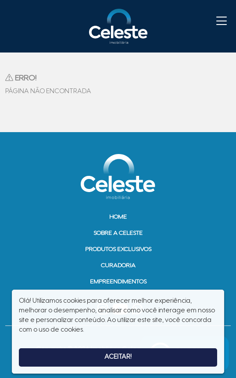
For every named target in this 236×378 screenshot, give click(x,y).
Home (118, 217)
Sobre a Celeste (118, 234)
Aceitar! (118, 357)
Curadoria (118, 266)
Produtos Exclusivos (118, 250)
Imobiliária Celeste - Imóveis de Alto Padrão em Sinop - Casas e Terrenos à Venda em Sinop (118, 26)
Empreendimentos (118, 282)
